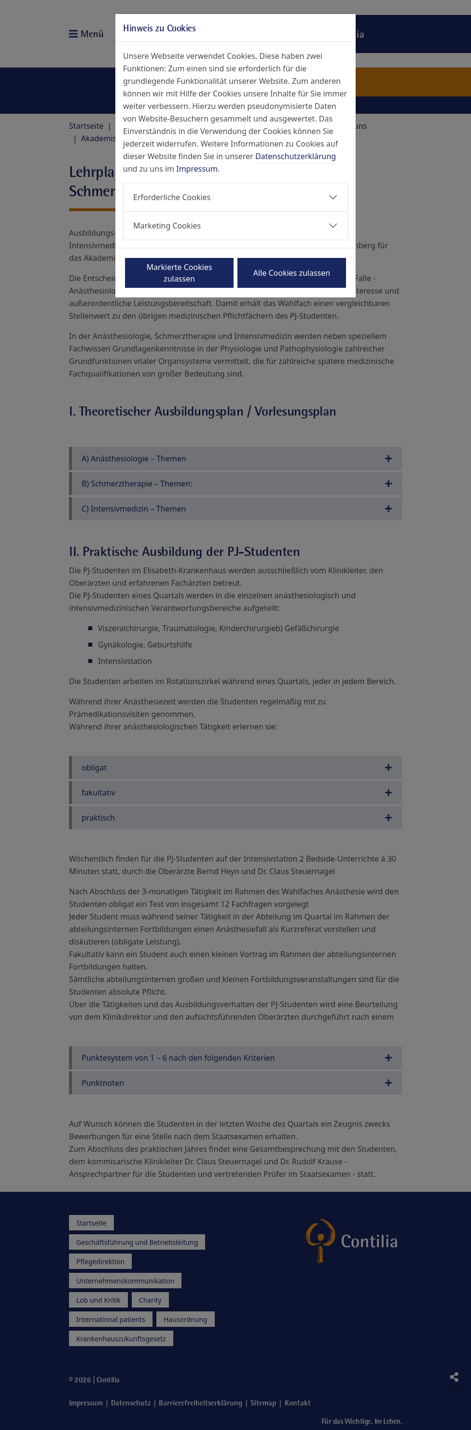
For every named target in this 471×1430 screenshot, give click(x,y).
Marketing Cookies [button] (167, 225)
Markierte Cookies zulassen (179, 273)
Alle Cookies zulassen (291, 273)
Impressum (197, 168)
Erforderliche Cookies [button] (171, 197)
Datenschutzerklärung (295, 156)
